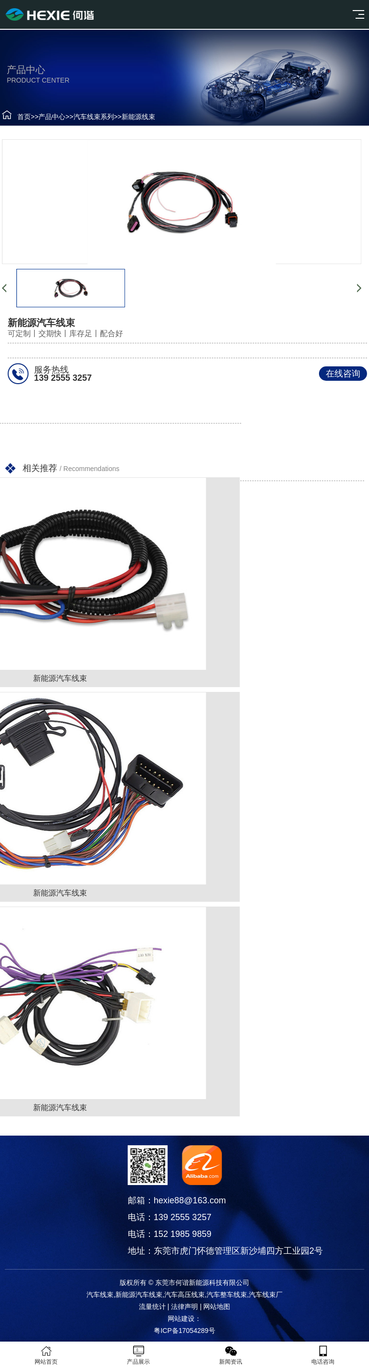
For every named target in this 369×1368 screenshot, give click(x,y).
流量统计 (152, 1306)
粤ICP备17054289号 (184, 1330)
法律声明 (184, 1306)
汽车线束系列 (87, 117)
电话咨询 (323, 1355)
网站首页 (46, 1355)
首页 (18, 117)
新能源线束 (132, 117)
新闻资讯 (230, 1355)
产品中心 (46, 117)
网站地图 (216, 1306)
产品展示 (138, 1355)
